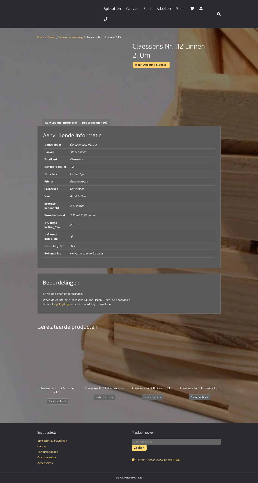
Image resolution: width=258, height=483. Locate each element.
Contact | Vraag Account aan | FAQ (156, 460)
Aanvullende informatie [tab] (61, 123)
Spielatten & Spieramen (52, 441)
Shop (180, 8)
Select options (57, 401)
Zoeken (139, 448)
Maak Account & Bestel (151, 65)
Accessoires (45, 463)
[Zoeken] (217, 14)
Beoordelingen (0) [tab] (94, 123)
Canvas (132, 8)
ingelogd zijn (62, 304)
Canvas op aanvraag (70, 37)
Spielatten (112, 8)
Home (40, 37)
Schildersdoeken (157, 8)
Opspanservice (46, 457)
